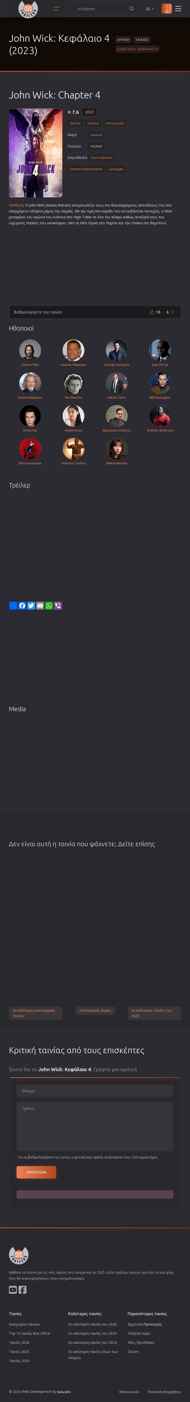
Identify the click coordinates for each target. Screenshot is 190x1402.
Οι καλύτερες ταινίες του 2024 (92, 1342)
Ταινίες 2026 (19, 1342)
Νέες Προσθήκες (141, 1342)
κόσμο (117, 217)
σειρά (66, 211)
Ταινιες (142, 39)
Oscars (133, 1351)
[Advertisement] (95, 263)
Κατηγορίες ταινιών (24, 1324)
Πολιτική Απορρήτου (164, 1391)
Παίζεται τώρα (139, 1333)
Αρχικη (123, 39)
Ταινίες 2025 (19, 1351)
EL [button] (150, 8)
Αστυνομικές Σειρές (95, 1010)
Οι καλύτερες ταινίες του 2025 (92, 1333)
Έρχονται (145, 1324)
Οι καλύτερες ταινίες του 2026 (92, 1324)
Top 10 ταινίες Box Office (29, 1333)
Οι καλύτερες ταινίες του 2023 (151, 1013)
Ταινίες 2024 (19, 1360)
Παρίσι (112, 223)
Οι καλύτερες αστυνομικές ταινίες (34, 1013)
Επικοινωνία (129, 1391)
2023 (89, 112)
